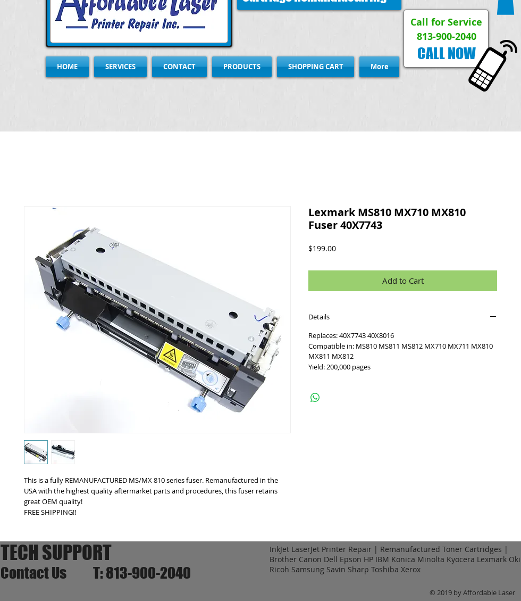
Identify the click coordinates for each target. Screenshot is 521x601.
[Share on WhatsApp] (315, 397)
